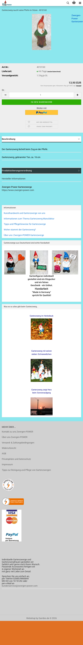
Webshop (30, 618)
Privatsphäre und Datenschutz (16, 459)
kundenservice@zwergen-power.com (20, 586)
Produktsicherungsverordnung (17, 170)
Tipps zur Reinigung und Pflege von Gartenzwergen (26, 470)
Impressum (7, 464)
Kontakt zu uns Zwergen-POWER (17, 431)
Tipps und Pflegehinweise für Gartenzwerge (25, 224)
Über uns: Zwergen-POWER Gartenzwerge (24, 235)
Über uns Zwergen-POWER (14, 437)
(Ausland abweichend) (54, 71)
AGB (4, 453)
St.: (3, 90)
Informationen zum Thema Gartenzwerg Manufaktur (29, 218)
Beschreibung (8, 139)
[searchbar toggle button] (68, 3)
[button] (5, 95)
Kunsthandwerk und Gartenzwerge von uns (24, 213)
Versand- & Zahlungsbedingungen (18, 442)
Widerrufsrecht (9, 448)
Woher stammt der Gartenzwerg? (20, 229)
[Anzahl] (41, 95)
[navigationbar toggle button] (80, 3)
